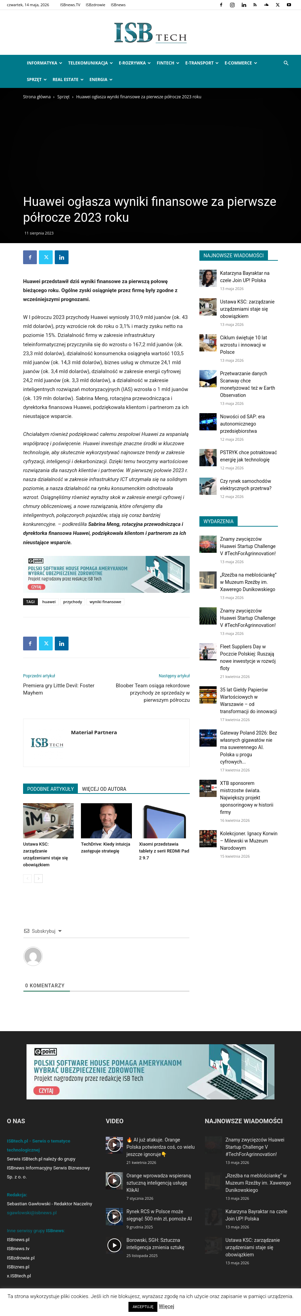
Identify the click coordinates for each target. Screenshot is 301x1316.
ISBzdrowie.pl (20, 1257)
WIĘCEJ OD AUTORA (104, 789)
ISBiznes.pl (18, 1266)
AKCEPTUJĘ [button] (143, 1307)
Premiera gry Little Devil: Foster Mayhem (58, 689)
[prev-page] (27, 878)
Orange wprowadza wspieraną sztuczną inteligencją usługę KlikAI (158, 1183)
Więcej (166, 1306)
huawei (49, 601)
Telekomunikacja (90, 63)
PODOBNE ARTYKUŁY (50, 789)
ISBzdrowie (95, 4)
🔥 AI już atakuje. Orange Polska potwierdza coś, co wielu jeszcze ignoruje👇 (160, 1147)
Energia (101, 79)
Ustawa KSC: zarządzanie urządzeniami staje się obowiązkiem (247, 309)
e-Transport (202, 63)
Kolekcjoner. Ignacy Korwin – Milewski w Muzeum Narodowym (249, 841)
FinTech (168, 63)
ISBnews (118, 4)
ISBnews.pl (18, 1239)
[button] (286, 63)
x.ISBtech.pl (19, 1275)
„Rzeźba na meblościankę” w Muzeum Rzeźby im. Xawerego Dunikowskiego (248, 582)
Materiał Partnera (94, 732)
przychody (72, 601)
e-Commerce (241, 63)
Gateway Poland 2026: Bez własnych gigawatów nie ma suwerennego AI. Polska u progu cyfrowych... (248, 747)
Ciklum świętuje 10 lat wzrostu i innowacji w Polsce (243, 345)
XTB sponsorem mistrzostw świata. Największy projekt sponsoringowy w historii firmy (246, 797)
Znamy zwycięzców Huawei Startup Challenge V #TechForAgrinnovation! (248, 546)
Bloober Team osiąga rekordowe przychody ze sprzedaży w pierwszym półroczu (153, 692)
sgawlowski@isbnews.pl (32, 1212)
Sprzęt (37, 79)
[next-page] (38, 878)
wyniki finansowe (105, 601)
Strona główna (37, 97)
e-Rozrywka (135, 63)
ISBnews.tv (18, 1248)
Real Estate (68, 79)
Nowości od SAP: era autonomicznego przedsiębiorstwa (242, 424)
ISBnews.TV (70, 4)
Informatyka (44, 63)
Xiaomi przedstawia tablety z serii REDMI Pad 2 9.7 (164, 850)
